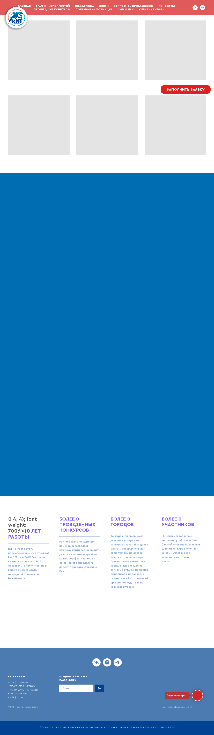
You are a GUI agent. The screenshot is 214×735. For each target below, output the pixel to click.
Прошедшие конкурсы (52, 9)
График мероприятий (53, 6)
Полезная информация (94, 9)
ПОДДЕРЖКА (84, 6)
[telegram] (202, 7)
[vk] (195, 7)
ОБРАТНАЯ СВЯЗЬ (151, 9)
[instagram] (107, 662)
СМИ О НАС (126, 9)
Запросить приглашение (133, 6)
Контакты (167, 6)
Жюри (104, 6)
